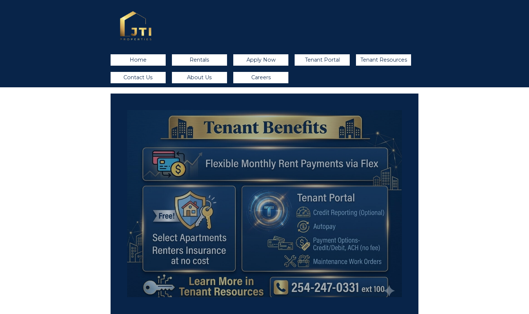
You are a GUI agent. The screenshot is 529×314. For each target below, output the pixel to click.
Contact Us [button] (137, 77)
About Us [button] (199, 77)
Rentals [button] (199, 59)
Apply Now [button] (261, 59)
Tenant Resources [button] (383, 59)
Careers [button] (261, 77)
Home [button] (138, 59)
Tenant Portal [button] (322, 59)
